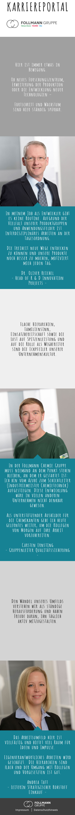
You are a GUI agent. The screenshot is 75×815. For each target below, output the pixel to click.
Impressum (22, 810)
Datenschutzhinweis (46, 810)
